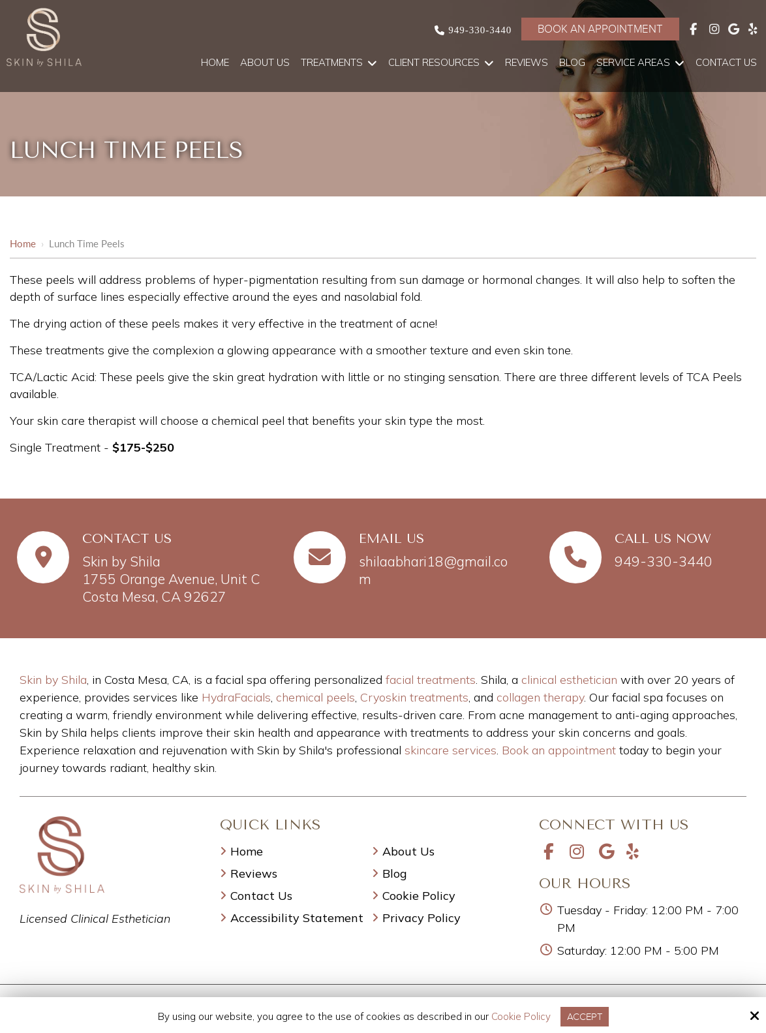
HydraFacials (236, 697)
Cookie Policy (521, 1017)
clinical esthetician (569, 679)
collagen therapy (540, 697)
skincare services (451, 750)
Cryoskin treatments (414, 697)
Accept (584, 1016)
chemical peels (315, 697)
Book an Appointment (600, 29)
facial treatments (431, 679)
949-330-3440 (480, 30)
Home (23, 243)
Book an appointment (559, 750)
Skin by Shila (53, 679)
